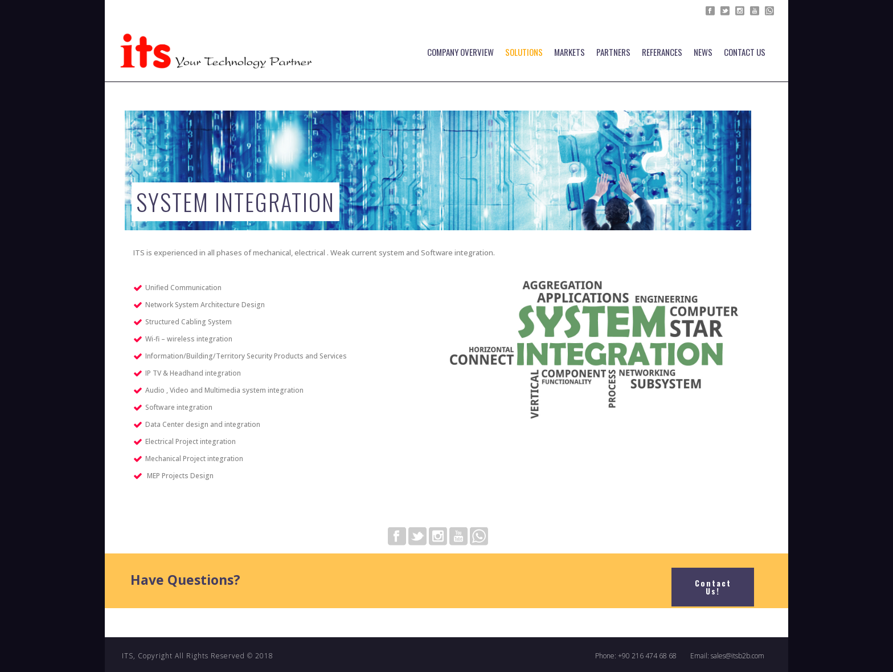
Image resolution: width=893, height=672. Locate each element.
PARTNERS (613, 52)
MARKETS (569, 52)
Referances (662, 52)
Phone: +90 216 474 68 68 (636, 656)
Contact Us (744, 52)
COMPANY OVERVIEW (460, 52)
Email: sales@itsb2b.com (727, 656)
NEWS (703, 52)
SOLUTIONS (524, 52)
